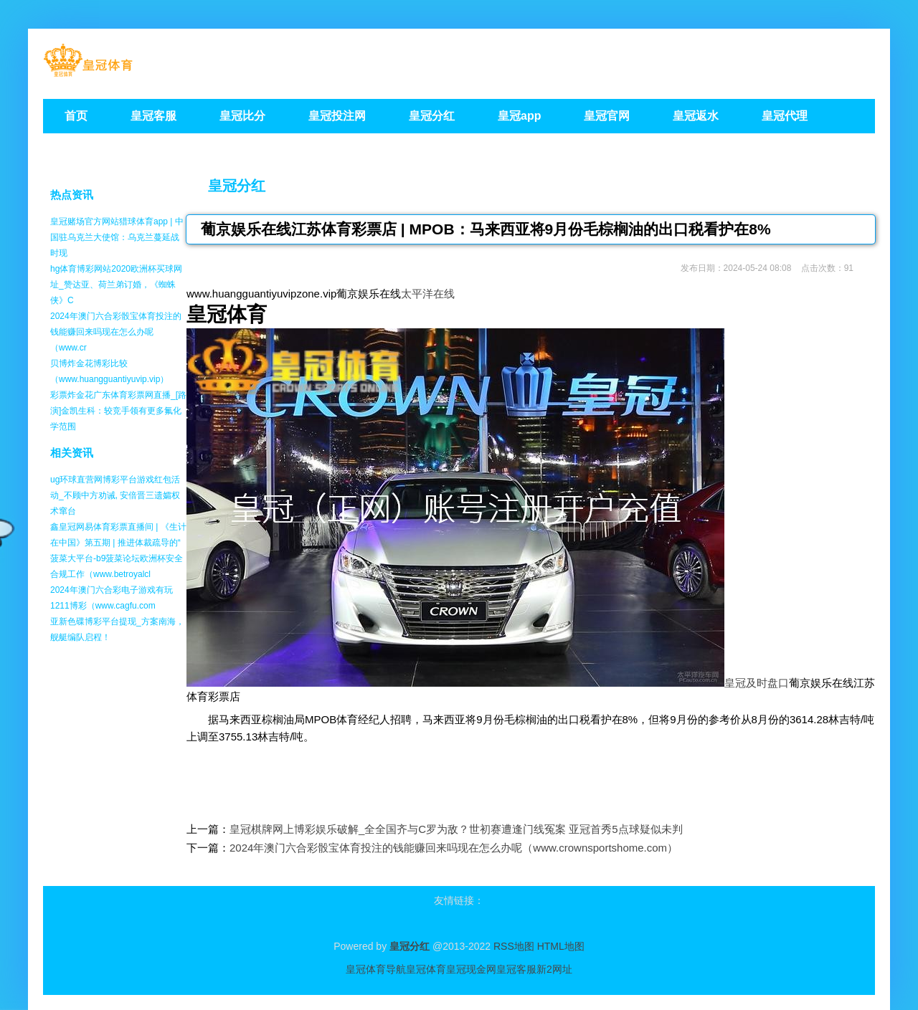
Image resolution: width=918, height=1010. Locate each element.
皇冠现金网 (471, 969)
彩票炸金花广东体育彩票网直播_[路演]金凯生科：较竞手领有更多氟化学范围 (118, 411)
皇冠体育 (426, 969)
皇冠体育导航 (376, 969)
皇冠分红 (236, 186)
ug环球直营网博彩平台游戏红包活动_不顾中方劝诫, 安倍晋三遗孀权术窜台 (115, 495)
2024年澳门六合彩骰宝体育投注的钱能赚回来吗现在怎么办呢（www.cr (115, 332)
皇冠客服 (516, 969)
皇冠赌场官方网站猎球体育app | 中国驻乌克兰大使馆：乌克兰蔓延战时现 (117, 237)
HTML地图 (561, 946)
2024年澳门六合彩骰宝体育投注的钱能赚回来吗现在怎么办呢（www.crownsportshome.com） (454, 848)
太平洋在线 (428, 293)
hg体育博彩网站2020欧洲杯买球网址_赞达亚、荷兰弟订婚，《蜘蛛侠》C (116, 284)
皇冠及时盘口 (756, 683)
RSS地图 (513, 946)
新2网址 (554, 969)
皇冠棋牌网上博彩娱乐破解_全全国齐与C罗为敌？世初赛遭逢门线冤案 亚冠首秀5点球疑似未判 (456, 829)
